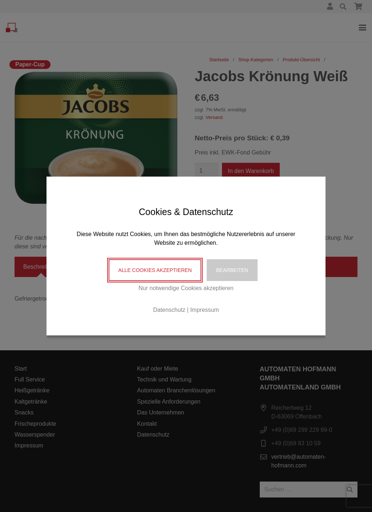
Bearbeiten (232, 270)
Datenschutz (169, 310)
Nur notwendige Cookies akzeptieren (185, 288)
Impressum (204, 310)
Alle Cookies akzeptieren (154, 270)
